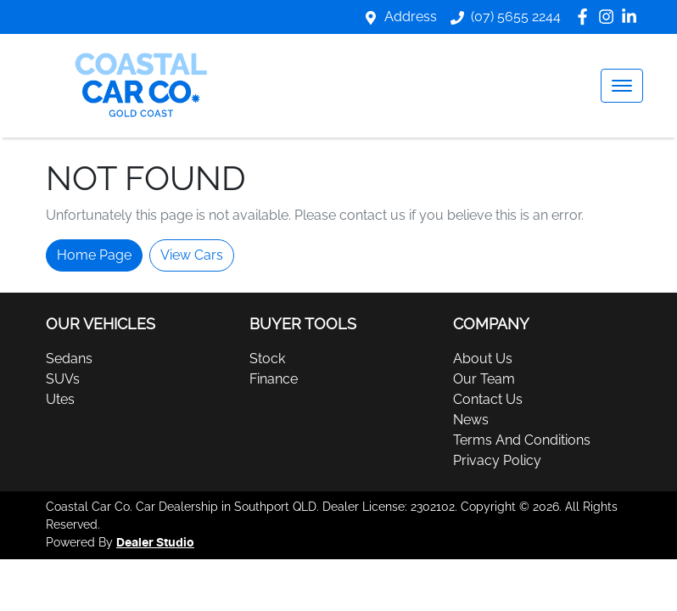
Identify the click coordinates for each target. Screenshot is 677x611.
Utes (60, 399)
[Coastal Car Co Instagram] (609, 16)
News (471, 420)
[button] (622, 86)
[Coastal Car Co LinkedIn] (632, 16)
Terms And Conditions (521, 440)
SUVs (63, 379)
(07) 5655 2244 (516, 16)
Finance (273, 379)
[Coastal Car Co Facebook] (585, 16)
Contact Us (488, 399)
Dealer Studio (155, 543)
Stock (267, 358)
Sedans (69, 358)
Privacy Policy (497, 460)
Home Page (94, 255)
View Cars (191, 255)
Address (410, 16)
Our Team (484, 379)
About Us (482, 358)
